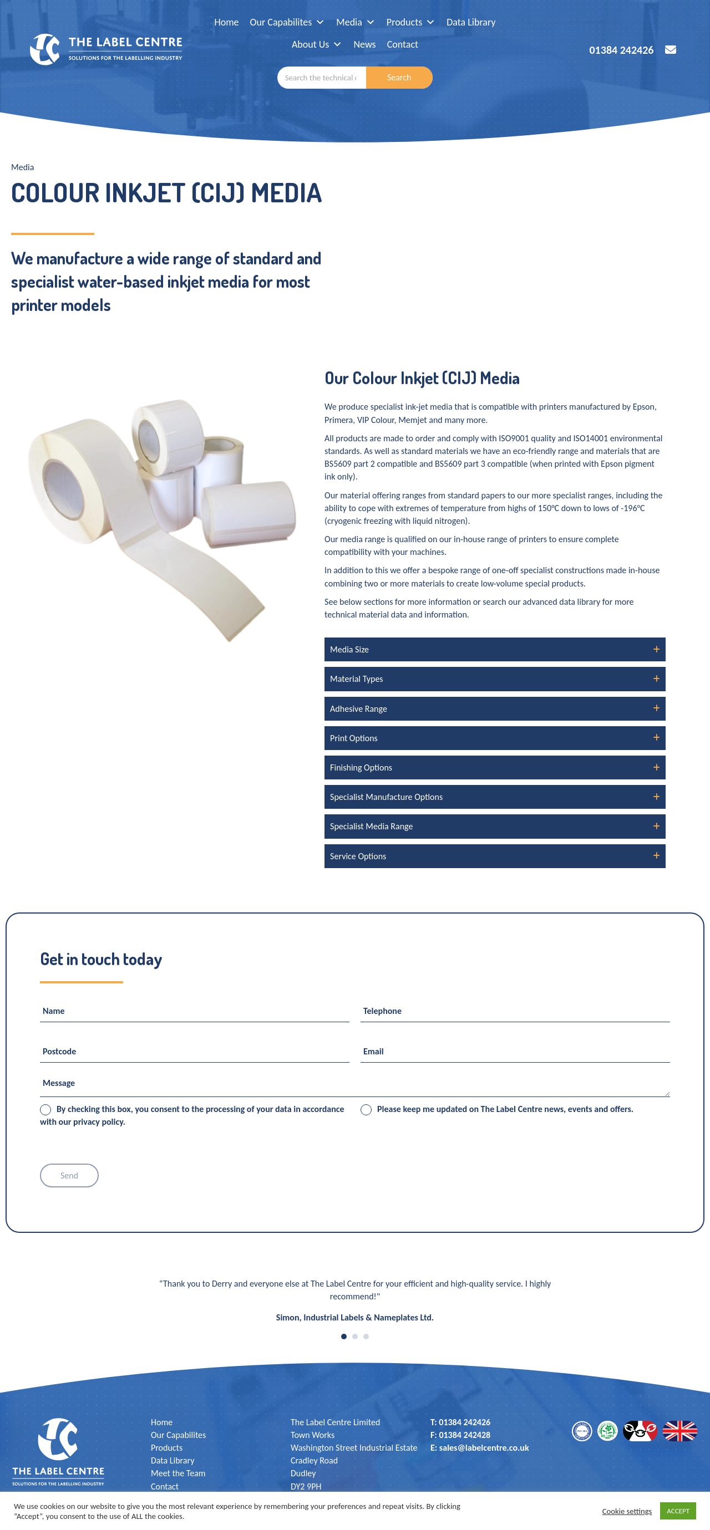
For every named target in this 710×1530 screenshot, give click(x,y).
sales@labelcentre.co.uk (484, 1447)
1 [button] (344, 1336)
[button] (495, 649)
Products (411, 22)
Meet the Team (178, 1473)
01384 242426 (621, 50)
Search (399, 77)
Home (227, 22)
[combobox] (321, 78)
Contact (402, 44)
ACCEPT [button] (678, 1511)
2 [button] (355, 1336)
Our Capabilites (288, 22)
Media (356, 22)
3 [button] (366, 1336)
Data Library (471, 22)
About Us (317, 44)
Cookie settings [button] (627, 1511)
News (364, 44)
